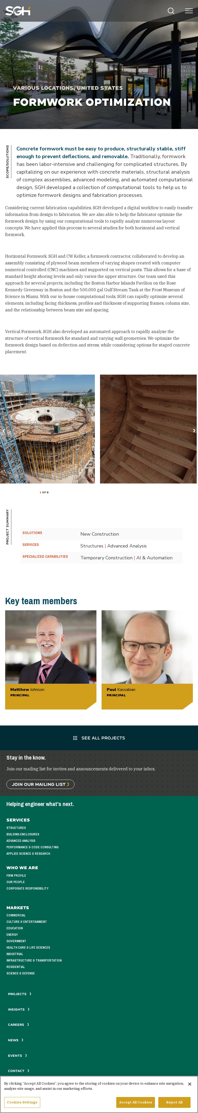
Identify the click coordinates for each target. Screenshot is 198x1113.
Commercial (16, 915)
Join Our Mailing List (38, 784)
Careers (18, 1025)
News (15, 1040)
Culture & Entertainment (26, 922)
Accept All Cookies (135, 1102)
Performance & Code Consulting (32, 847)
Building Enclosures (22, 834)
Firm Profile (16, 875)
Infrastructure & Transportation (34, 960)
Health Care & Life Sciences (28, 947)
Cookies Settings (22, 1102)
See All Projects (99, 737)
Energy (12, 935)
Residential (15, 967)
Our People (15, 882)
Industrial (14, 954)
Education (14, 928)
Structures (16, 828)
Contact (18, 1071)
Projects (19, 994)
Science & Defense (20, 973)
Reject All (174, 1102)
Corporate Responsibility (27, 888)
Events (17, 1056)
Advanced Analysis (20, 841)
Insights (19, 1009)
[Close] (189, 1084)
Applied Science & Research (28, 854)
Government (16, 941)
